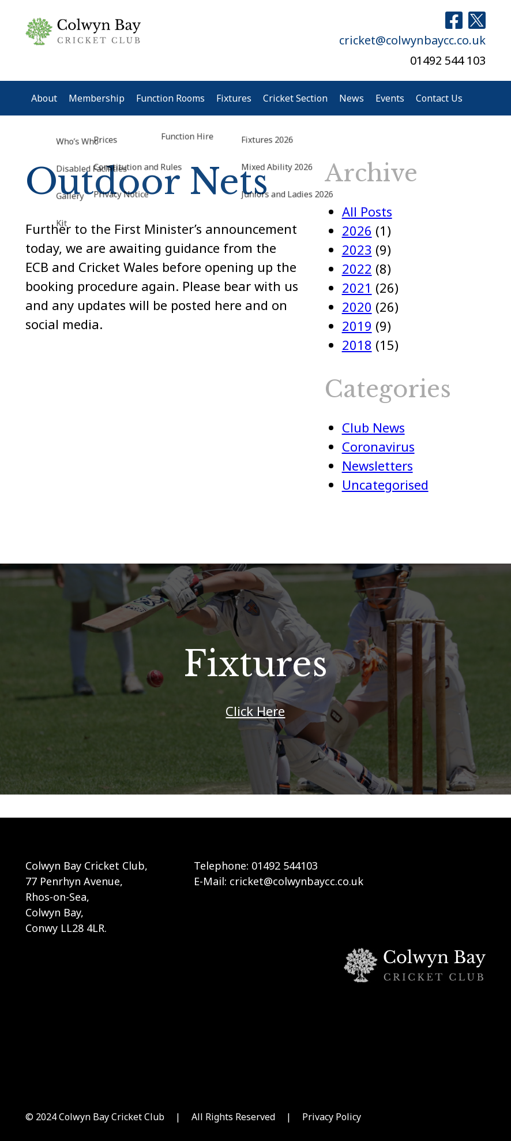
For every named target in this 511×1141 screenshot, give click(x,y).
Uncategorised (385, 484)
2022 (357, 268)
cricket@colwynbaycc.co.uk (412, 40)
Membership (97, 98)
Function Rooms (170, 98)
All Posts (367, 211)
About (44, 98)
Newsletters (377, 465)
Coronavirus (378, 446)
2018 (357, 344)
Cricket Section (295, 98)
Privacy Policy (331, 1116)
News (351, 98)
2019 (357, 325)
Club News (373, 427)
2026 (357, 230)
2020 (357, 306)
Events (389, 98)
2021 (357, 287)
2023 (357, 249)
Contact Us (439, 98)
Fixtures (233, 98)
